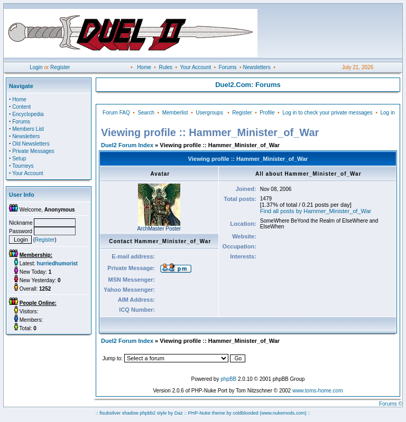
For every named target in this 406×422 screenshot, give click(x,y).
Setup (19, 158)
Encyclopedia (27, 114)
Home (144, 67)
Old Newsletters (31, 144)
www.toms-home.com (317, 391)
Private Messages (33, 151)
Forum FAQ (116, 113)
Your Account (195, 67)
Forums (228, 67)
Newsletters (256, 67)
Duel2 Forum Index (127, 145)
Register (60, 67)
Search (145, 113)
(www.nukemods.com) (283, 413)
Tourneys (23, 166)
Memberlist (175, 113)
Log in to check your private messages (327, 113)
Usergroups (209, 113)
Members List (28, 129)
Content (21, 107)
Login (36, 67)
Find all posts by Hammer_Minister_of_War (316, 211)
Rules (165, 67)
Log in (387, 113)
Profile (267, 113)
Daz (178, 413)
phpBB (228, 379)
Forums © (390, 404)
